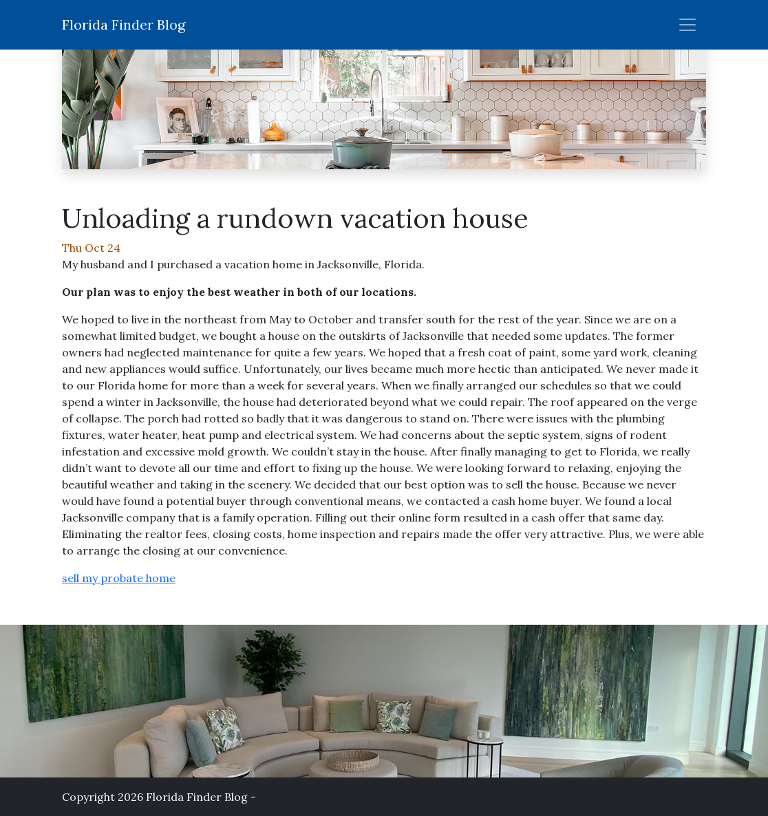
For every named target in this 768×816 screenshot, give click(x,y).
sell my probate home (118, 578)
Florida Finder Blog (123, 24)
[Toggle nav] (687, 25)
